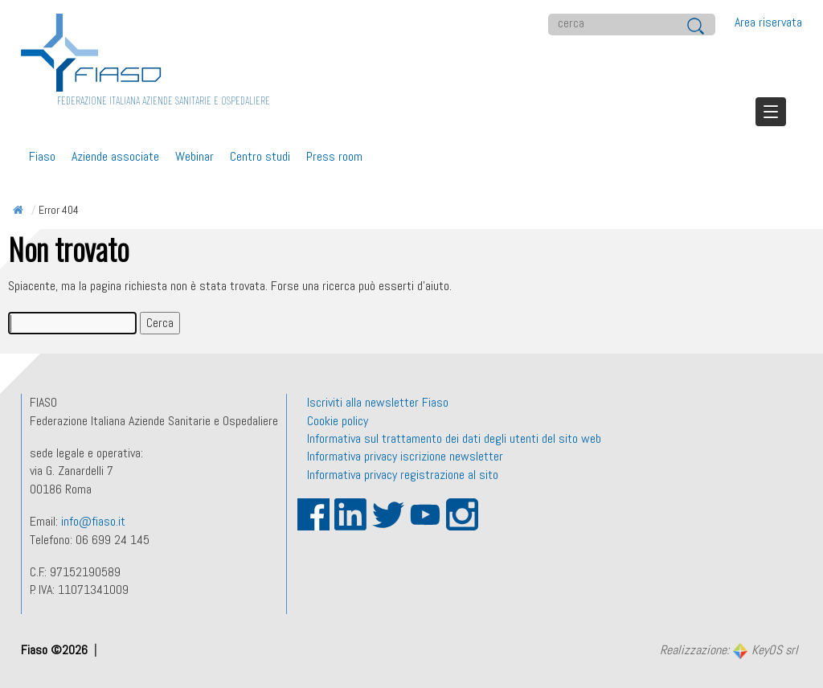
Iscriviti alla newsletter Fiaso (377, 402)
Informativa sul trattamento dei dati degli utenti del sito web (454, 438)
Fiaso (42, 156)
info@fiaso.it (93, 521)
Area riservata (768, 22)
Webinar (194, 156)
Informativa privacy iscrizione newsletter (405, 456)
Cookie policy (337, 420)
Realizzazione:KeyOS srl (729, 651)
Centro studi (260, 156)
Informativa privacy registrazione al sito (402, 474)
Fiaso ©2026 (56, 649)
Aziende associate (115, 156)
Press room (334, 156)
